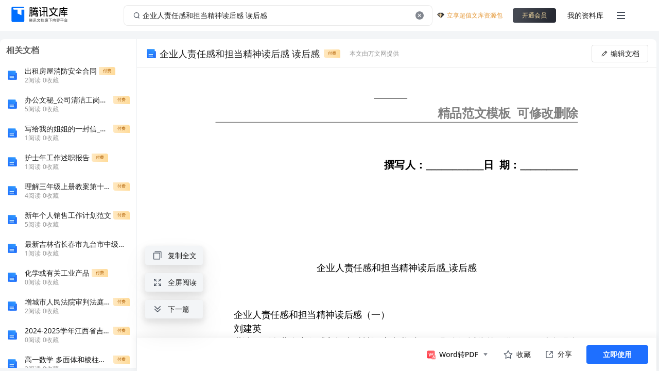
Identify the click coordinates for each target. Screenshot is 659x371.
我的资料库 (585, 15)
